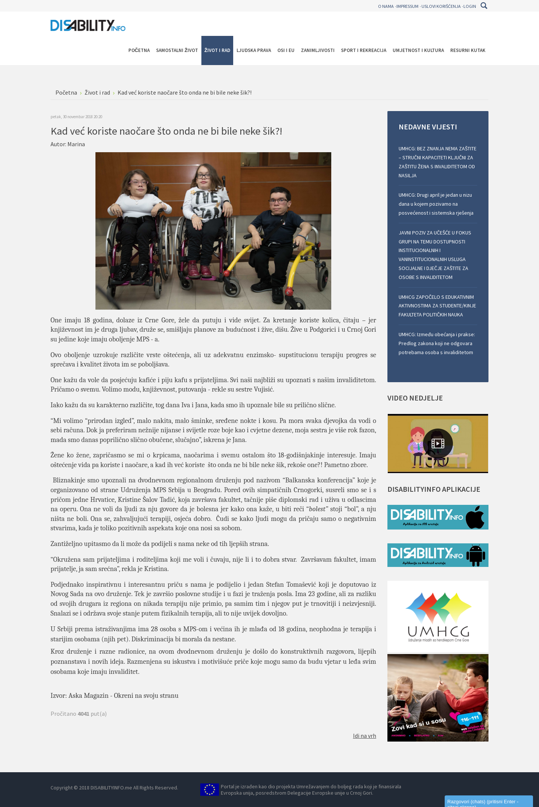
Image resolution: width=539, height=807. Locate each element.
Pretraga (483, 5)
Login (469, 6)
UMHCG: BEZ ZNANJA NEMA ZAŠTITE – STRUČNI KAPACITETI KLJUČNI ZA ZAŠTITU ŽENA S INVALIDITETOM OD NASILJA (437, 161)
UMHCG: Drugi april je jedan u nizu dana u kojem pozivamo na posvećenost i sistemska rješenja (436, 203)
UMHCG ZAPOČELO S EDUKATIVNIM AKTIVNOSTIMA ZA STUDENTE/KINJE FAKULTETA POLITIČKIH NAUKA (437, 306)
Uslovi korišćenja (441, 6)
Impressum (407, 6)
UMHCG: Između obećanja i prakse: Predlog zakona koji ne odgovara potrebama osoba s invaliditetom (437, 343)
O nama (386, 6)
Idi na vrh (364, 735)
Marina (76, 144)
